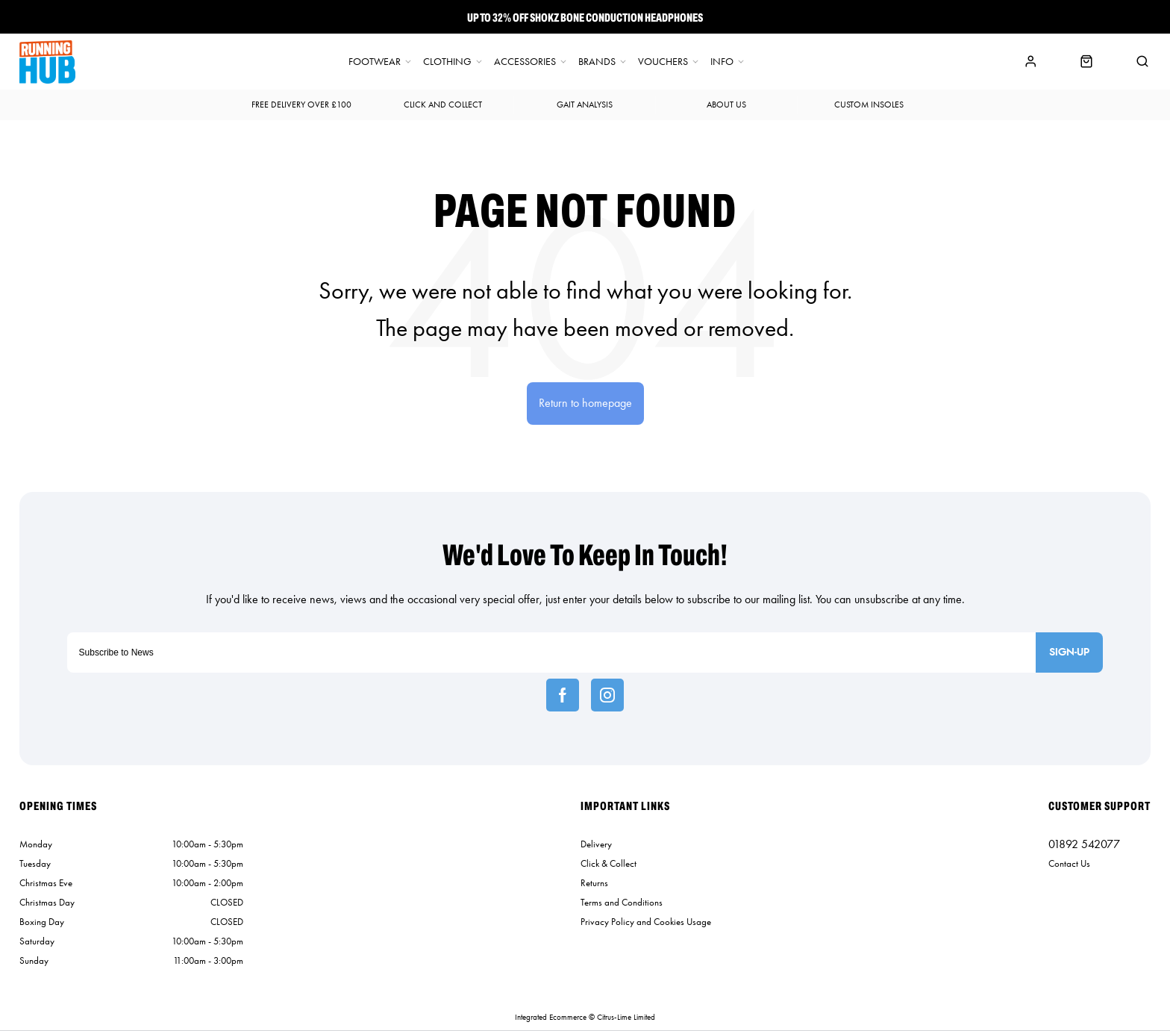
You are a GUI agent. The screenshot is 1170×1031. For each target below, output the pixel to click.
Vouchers (663, 62)
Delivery (596, 844)
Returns (594, 882)
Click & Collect (608, 863)
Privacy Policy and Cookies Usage (646, 921)
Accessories (525, 62)
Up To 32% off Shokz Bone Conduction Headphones (585, 17)
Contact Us (1069, 863)
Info (721, 62)
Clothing (447, 62)
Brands (597, 62)
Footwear (374, 62)
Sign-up (1069, 652)
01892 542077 (1084, 844)
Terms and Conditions (622, 902)
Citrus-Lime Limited (626, 1017)
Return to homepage (585, 403)
